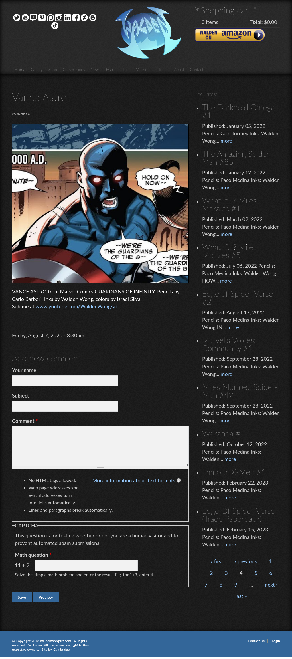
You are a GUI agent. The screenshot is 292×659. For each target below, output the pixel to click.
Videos (141, 69)
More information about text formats (133, 480)
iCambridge (61, 649)
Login (276, 641)
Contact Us (256, 641)
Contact (196, 69)
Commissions (74, 69)
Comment (25, 421)
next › (271, 584)
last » (241, 596)
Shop (52, 69)
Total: (256, 22)
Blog (126, 69)
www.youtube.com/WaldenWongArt (77, 306)
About (179, 69)
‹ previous (246, 561)
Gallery (37, 69)
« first (217, 561)
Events (111, 69)
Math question (33, 555)
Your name (24, 370)
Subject (20, 395)
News (95, 69)
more (226, 141)
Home (20, 69)
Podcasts (160, 69)
